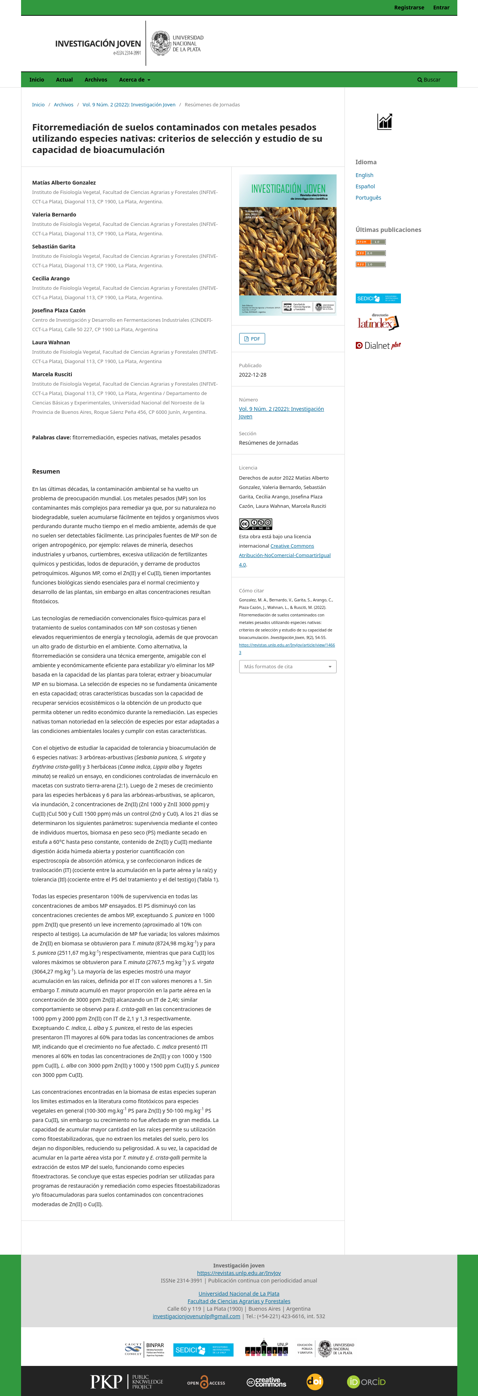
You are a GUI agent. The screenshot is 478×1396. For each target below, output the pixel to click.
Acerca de (132, 79)
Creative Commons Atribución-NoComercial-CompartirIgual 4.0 (285, 555)
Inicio (37, 79)
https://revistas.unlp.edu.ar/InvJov (239, 1272)
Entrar (441, 7)
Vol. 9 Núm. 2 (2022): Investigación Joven (129, 104)
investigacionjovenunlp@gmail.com (196, 1316)
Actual (64, 79)
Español (365, 186)
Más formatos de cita (268, 666)
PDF (255, 338)
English (365, 175)
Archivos (96, 79)
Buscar (428, 79)
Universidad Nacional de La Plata (239, 1293)
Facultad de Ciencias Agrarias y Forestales (239, 1301)
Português (368, 197)
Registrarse (410, 7)
